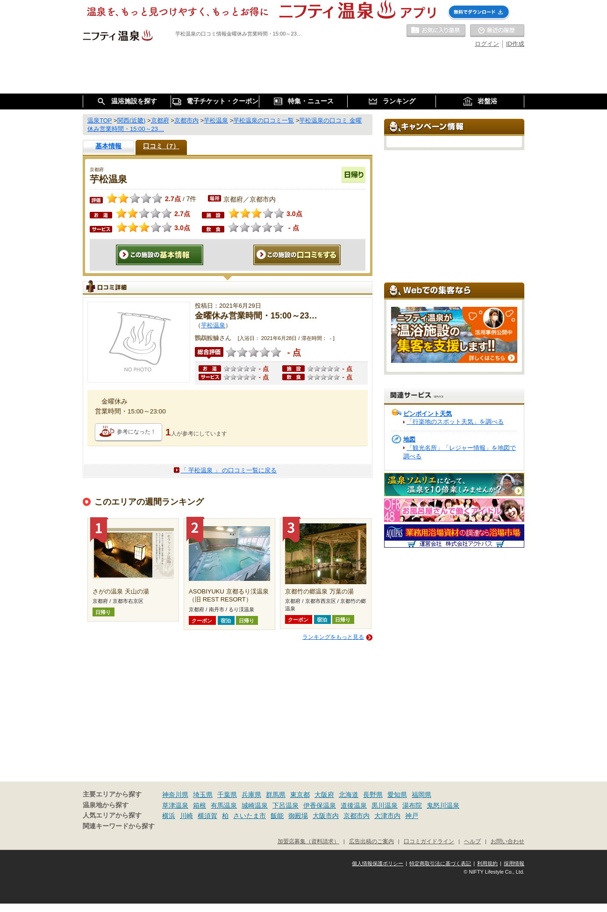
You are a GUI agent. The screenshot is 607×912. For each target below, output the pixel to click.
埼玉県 (203, 794)
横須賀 (207, 815)
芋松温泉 (213, 325)
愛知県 (397, 794)
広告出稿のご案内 (371, 841)
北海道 (348, 794)
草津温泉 (175, 805)
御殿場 (298, 815)
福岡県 (421, 794)
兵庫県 (251, 794)
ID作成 (515, 43)
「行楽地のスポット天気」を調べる (455, 421)
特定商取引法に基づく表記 (440, 863)
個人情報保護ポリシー (377, 863)
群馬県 (276, 794)
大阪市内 (326, 815)
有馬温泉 (224, 805)
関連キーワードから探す (119, 826)
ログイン (487, 43)
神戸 (411, 815)
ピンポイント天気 (427, 413)
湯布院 (412, 805)
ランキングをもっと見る (333, 637)
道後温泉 (354, 805)
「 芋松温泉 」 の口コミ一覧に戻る (229, 470)
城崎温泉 (255, 805)
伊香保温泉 (319, 805)
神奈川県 (175, 794)
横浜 (168, 815)
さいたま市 (249, 815)
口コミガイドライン (429, 841)
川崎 (186, 815)
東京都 (300, 794)
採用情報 (514, 863)
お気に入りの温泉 (436, 30)
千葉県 (227, 794)
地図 (409, 439)
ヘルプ (472, 841)
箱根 (199, 805)
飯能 (277, 815)
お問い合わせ (507, 841)
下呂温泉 (285, 805)
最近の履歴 (497, 30)
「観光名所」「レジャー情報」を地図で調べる (459, 452)
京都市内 (356, 815)
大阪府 (324, 794)
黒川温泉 (384, 805)
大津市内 (387, 815)
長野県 (373, 794)
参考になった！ (136, 431)
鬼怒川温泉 (443, 805)
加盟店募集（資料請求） (308, 841)
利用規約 (487, 863)
